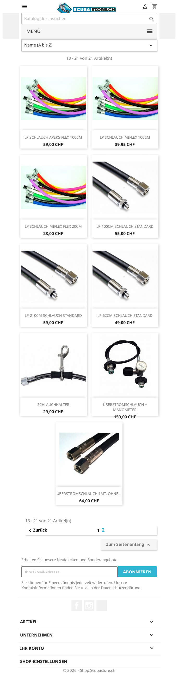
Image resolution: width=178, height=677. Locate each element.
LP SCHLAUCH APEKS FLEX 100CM (53, 137)
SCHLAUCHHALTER (53, 404)
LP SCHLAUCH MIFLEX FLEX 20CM (53, 226)
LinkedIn (101, 605)
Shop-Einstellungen (43, 661)
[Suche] (89, 18)
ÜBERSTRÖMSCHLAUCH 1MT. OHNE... (89, 493)
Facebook (76, 605)
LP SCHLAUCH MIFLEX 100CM (125, 137)
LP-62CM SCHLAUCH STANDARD (124, 315)
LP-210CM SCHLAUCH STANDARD (53, 315)
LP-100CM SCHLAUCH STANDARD (125, 226)
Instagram (89, 605)
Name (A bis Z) (89, 45)
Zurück (37, 530)
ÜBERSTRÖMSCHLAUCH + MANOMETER (125, 407)
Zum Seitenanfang (128, 544)
